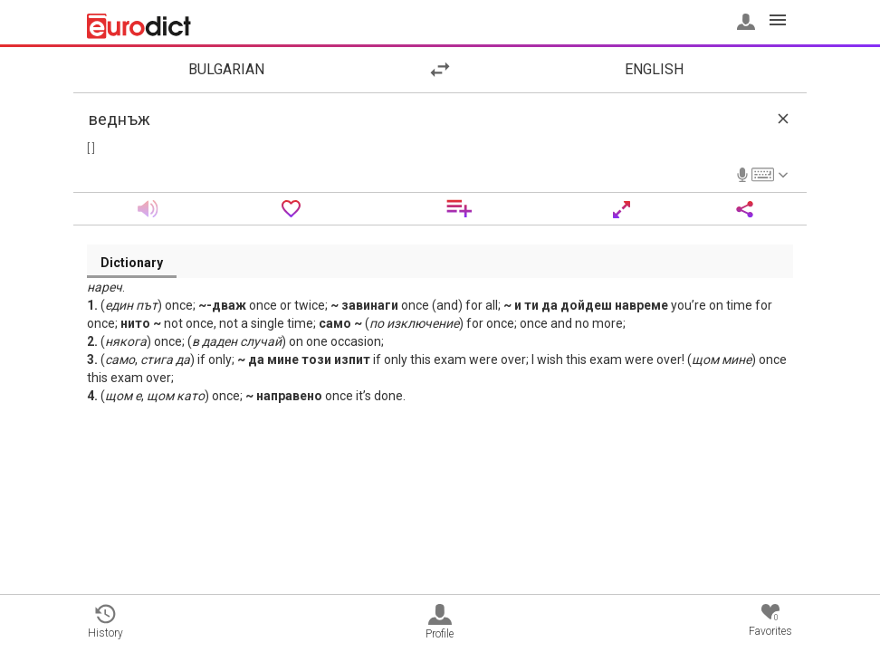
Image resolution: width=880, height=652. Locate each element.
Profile (440, 622)
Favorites (770, 621)
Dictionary (131, 262)
